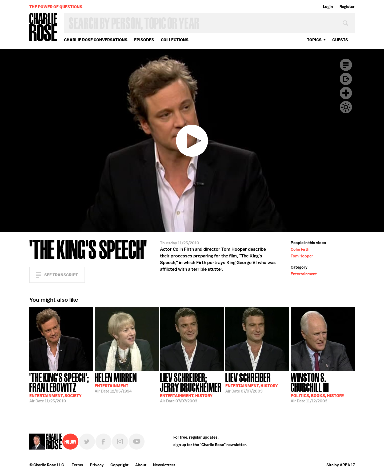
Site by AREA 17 (340, 465)
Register (347, 6)
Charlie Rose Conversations (95, 39)
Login (328, 6)
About (140, 465)
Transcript (346, 65)
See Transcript (61, 274)
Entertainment (304, 274)
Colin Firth (300, 249)
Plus (346, 93)
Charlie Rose (43, 27)
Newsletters (164, 465)
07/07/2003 (192, 387)
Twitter (87, 442)
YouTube (137, 442)
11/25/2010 (61, 387)
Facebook (103, 442)
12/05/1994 (116, 382)
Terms (77, 465)
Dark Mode (346, 107)
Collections (175, 39)
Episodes (144, 39)
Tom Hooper (302, 256)
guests (340, 39)
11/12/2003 (323, 387)
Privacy (97, 465)
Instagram (120, 442)
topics (314, 39)
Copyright (119, 465)
